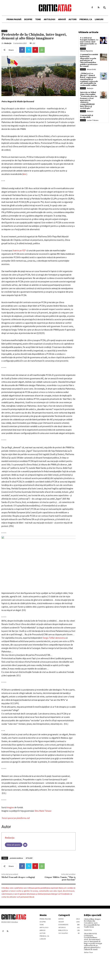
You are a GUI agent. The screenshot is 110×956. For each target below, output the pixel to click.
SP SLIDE (29, 858)
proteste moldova (16, 858)
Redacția (7, 43)
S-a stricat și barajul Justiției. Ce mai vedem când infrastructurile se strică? (89, 41)
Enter (4, 31)
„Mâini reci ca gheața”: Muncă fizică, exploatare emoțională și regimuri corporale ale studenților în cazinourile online (89, 78)
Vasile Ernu (88, 929)
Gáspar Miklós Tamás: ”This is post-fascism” (60, 878)
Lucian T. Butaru (92, 117)
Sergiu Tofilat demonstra (54, 637)
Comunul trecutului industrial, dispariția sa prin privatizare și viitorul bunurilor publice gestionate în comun (89, 59)
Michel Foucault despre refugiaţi (18, 877)
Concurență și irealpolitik (86, 114)
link (24, 174)
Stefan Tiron (88, 951)
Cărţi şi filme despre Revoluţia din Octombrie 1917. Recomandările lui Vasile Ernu (92, 923)
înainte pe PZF (19, 250)
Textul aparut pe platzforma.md (15, 818)
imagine (10, 807)
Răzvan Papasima (86, 50)
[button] (104, 7)
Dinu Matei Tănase (43, 810)
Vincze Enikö (91, 68)
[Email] (25, 845)
